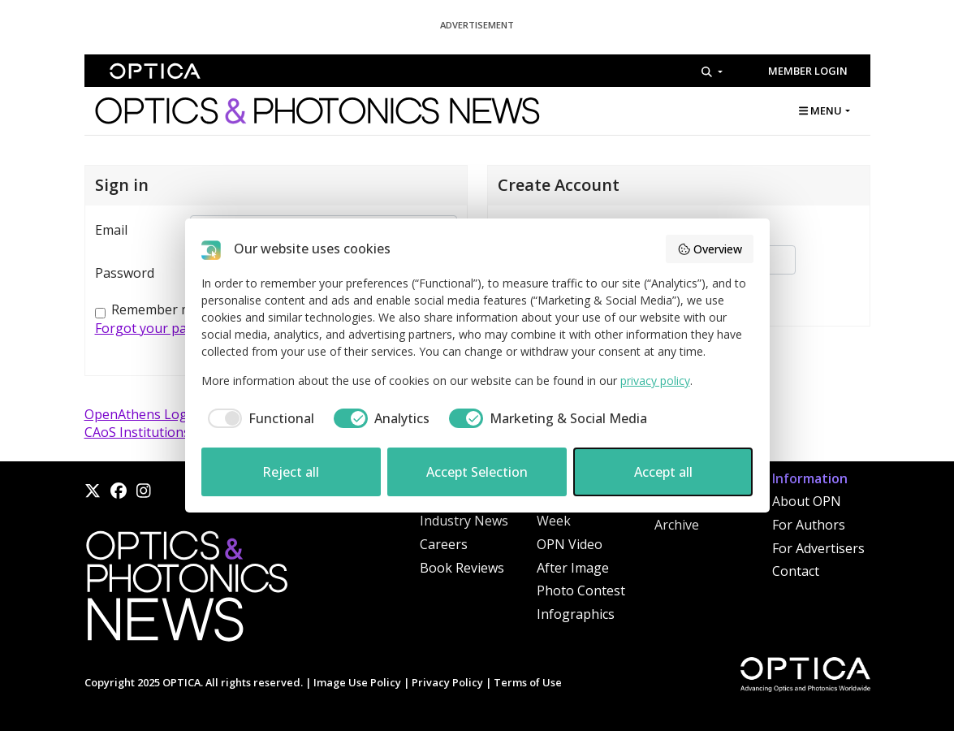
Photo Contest (581, 590)
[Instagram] (143, 491)
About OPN (806, 501)
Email (111, 230)
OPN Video (569, 544)
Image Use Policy (357, 682)
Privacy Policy (447, 682)
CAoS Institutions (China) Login (179, 432)
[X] (92, 491)
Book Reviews (462, 568)
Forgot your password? (165, 328)
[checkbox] (257, 418)
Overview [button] (709, 249)
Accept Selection (477, 472)
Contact (795, 571)
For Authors (808, 525)
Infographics (576, 614)
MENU (820, 110)
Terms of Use (528, 682)
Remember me (155, 309)
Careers (444, 544)
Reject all (290, 472)
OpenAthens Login (141, 414)
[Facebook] (118, 491)
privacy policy (655, 380)
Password (124, 273)
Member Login (808, 70)
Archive (676, 525)
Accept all (663, 472)
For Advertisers (818, 548)
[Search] (712, 71)
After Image (573, 568)
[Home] (185, 590)
